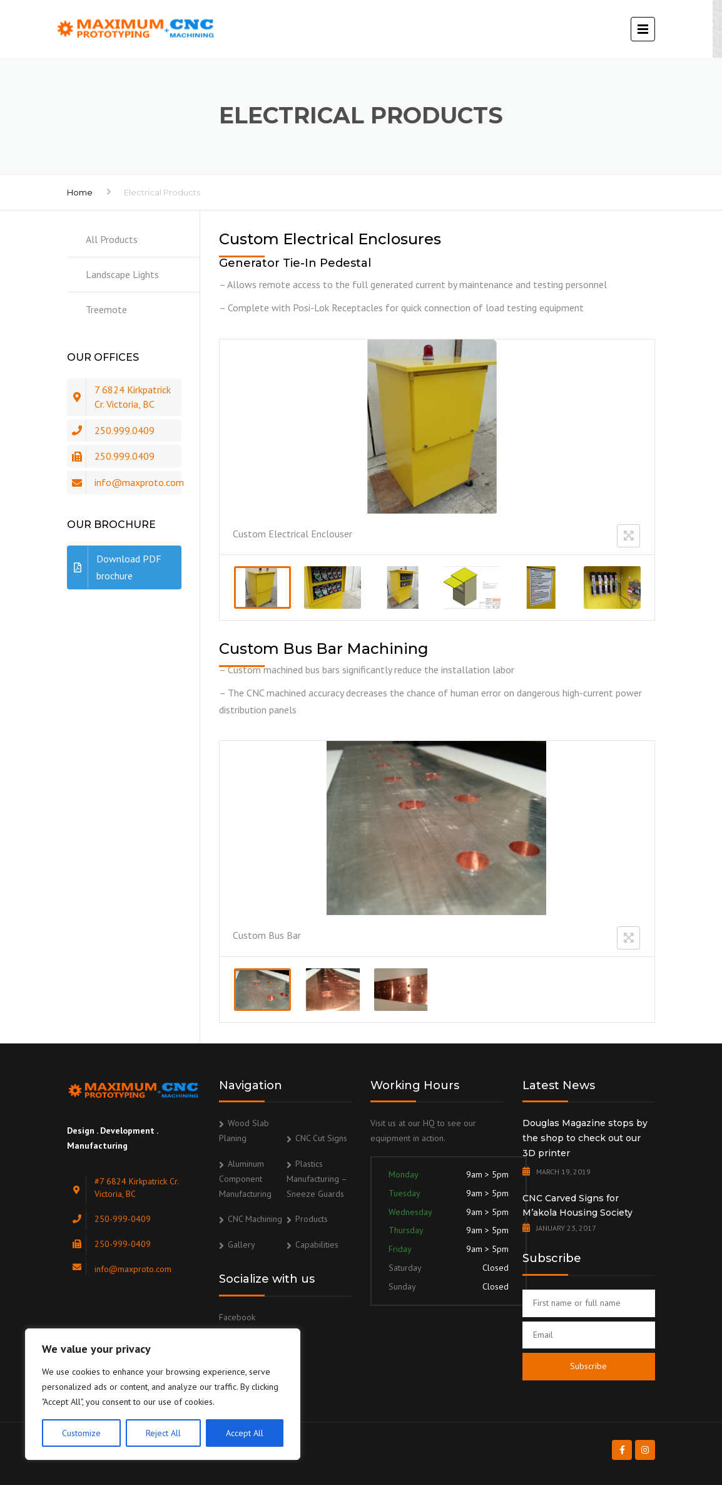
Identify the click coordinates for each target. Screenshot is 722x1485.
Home (80, 192)
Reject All (163, 1433)
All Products (112, 239)
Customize (81, 1433)
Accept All (244, 1433)
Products (311, 1218)
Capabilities (316, 1244)
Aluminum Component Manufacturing (245, 1178)
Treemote (106, 309)
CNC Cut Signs (321, 1138)
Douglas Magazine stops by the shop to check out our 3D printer (585, 1138)
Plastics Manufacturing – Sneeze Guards (317, 1178)
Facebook (237, 1317)
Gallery (241, 1244)
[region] (162, 1394)
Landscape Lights (122, 274)
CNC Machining (255, 1218)
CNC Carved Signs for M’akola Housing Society (577, 1206)
